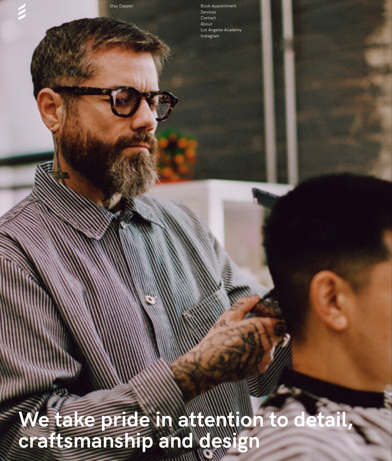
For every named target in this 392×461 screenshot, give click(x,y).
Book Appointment (218, 6)
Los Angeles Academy (221, 29)
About (206, 24)
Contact (208, 18)
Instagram (210, 36)
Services (208, 12)
